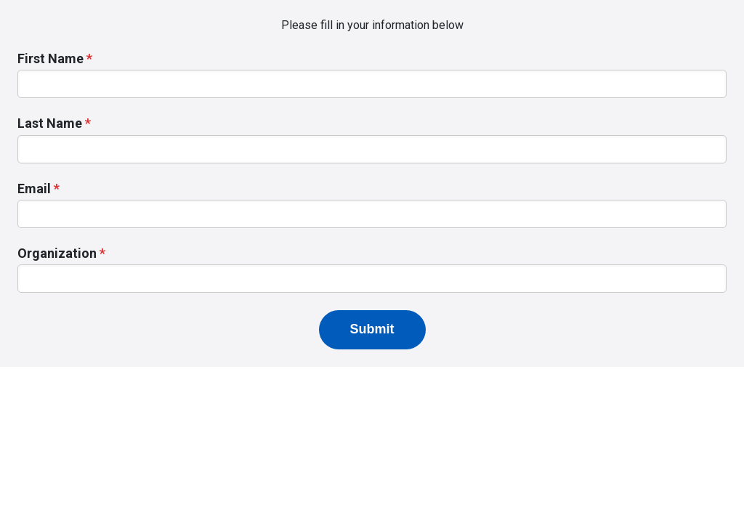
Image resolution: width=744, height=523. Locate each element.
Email (34, 188)
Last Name (49, 123)
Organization (57, 253)
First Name (50, 58)
